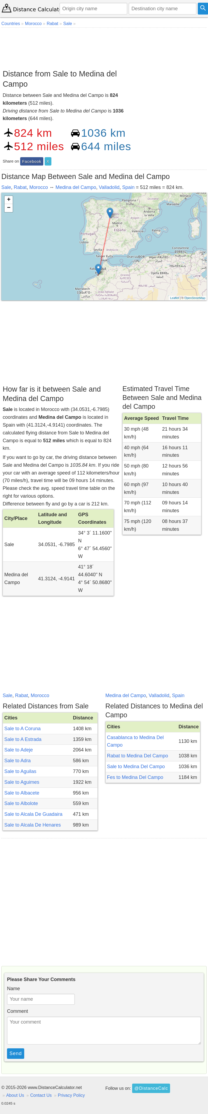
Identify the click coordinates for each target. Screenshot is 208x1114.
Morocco (38, 187)
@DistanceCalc (151, 1088)
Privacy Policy (71, 1095)
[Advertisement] (103, 46)
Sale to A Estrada (22, 739)
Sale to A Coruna (22, 728)
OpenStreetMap (194, 298)
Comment (17, 1011)
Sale (6, 187)
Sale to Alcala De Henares (32, 825)
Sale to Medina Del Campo (136, 766)
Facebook (31, 161)
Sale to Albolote (21, 803)
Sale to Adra (17, 760)
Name (13, 988)
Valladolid (109, 187)
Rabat (20, 187)
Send (15, 1053)
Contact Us (41, 1095)
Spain (128, 187)
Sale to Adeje (18, 750)
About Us (15, 1095)
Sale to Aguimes (21, 782)
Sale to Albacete (21, 793)
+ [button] (8, 200)
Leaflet (174, 298)
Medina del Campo (75, 187)
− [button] (8, 208)
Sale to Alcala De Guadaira (33, 814)
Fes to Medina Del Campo (135, 777)
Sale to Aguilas (20, 771)
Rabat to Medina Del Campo (137, 755)
